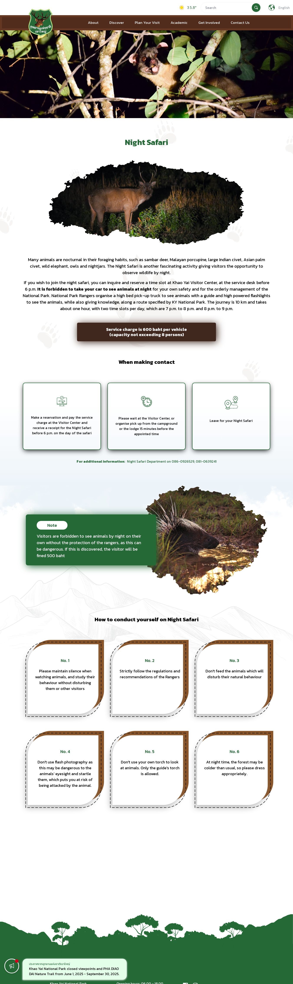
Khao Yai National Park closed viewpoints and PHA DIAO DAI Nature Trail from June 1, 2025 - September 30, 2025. (74, 971)
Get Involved (209, 22)
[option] (74, 969)
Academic (179, 22)
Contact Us (240, 22)
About (93, 22)
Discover (116, 22)
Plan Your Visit (147, 22)
